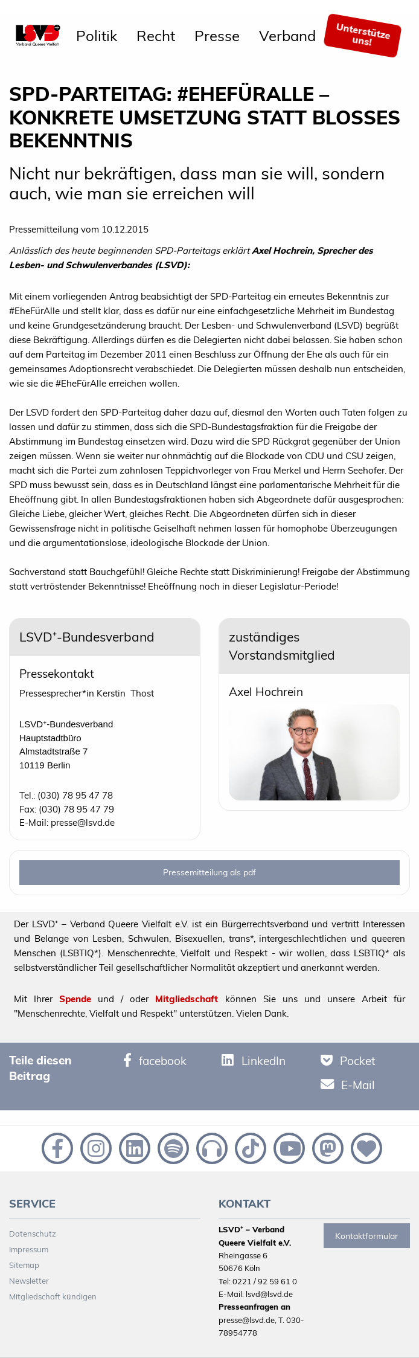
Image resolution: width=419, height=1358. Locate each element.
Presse (217, 36)
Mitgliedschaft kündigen (53, 1296)
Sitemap (24, 1265)
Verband (287, 36)
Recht (155, 36)
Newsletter (29, 1281)
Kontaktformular (366, 1236)
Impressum (28, 1249)
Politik (96, 36)
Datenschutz (32, 1233)
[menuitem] (96, 35)
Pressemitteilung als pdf (209, 872)
